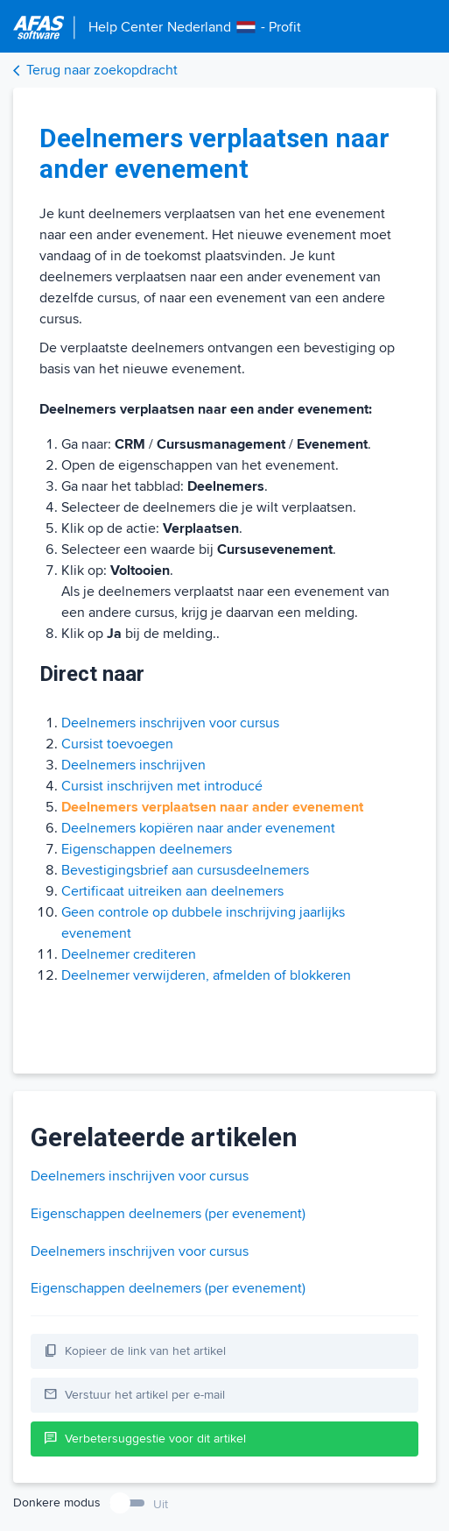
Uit (160, 1504)
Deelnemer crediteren (128, 954)
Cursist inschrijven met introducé (162, 786)
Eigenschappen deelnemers (146, 849)
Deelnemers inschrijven (133, 765)
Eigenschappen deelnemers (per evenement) (168, 1214)
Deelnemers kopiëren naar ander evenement (198, 828)
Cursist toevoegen (117, 744)
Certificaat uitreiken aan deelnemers (172, 891)
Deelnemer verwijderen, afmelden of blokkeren (206, 975)
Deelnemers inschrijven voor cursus (170, 723)
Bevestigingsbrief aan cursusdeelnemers (185, 870)
